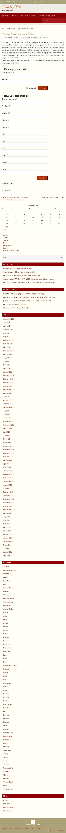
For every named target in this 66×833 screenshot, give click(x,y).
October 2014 (7, 457)
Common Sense (8, 598)
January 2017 (7, 404)
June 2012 (6, 520)
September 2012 (8, 509)
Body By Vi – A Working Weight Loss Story (30, 294)
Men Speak (7, 683)
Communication (8, 602)
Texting (5, 757)
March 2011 (7, 545)
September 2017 (8, 389)
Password (5, 79)
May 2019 (6, 365)
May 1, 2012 (20, 37)
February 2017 (8, 400)
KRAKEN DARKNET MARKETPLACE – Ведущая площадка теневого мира (29, 282)
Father (5, 627)
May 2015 (6, 439)
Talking (5, 754)
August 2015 (7, 428)
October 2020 (7, 344)
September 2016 (8, 407)
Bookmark (7, 190)
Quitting (6, 729)
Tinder (5, 761)
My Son (5, 701)
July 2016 (6, 411)
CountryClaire (12, 7)
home (5, 641)
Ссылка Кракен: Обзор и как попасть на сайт (19, 272)
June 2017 (6, 397)
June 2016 (6, 414)
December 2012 (8, 499)
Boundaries (7, 581)
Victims (5, 775)
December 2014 (8, 449)
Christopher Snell (9, 308)
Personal (45, 37)
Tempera (52, 831)
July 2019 (6, 358)
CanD (5, 584)
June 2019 (6, 361)
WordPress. (60, 831)
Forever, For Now (20, 304)
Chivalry (6, 595)
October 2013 (7, 478)
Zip (3, 148)
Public (5, 725)
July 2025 (6, 322)
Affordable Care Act (9, 570)
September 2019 (8, 351)
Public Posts (15, 2)
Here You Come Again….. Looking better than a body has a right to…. (15, 199)
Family (5, 623)
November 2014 (8, 453)
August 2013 (7, 485)
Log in (5, 800)
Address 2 (5, 127)
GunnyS (6, 637)
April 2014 (6, 464)
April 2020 (6, 347)
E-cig (5, 616)
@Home (3, 2)
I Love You (6, 644)
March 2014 (7, 467)
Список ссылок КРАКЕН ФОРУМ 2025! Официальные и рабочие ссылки (28, 279)
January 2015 (7, 446)
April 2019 (6, 368)
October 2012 (7, 506)
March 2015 (7, 442)
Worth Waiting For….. (24, 308)
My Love (6, 697)
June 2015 (6, 435)
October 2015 (7, 421)
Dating (5, 612)
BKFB (5, 577)
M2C (8, 2)
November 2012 (8, 502)
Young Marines (8, 789)
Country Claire (10, 28)
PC (4, 711)
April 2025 (6, 326)
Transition (6, 764)
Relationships (7, 736)
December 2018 (8, 375)
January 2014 (7, 471)
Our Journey (7, 704)
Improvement (7, 648)
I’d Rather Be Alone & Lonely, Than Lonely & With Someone (35, 297)
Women (6, 778)
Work (5, 785)
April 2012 (6, 527)
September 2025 (8, 319)
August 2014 (7, 460)
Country (5, 155)
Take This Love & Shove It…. (52, 197)
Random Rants (8, 733)
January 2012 (7, 538)
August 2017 (7, 393)
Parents (6, 708)
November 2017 (8, 382)
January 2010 (7, 552)
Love (5, 655)
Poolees (6, 722)
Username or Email (8, 72)
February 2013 (8, 492)
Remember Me (32, 88)
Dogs (6, 240)
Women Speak (8, 782)
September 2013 (8, 481)
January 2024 (7, 329)
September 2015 (8, 425)
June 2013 (6, 488)
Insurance (6, 651)
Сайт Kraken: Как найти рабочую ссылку (17, 268)
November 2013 (8, 474)
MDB (5, 676)
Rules (5, 743)
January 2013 (7, 495)
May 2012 (6, 524)
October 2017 (7, 386)
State (4, 141)
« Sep (4, 230)
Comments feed (8, 807)
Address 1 (6, 120)
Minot (5, 687)
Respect (6, 740)
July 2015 (6, 432)
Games (5, 634)
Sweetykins (7, 750)
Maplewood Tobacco (10, 665)
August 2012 (7, 513)
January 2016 (7, 418)
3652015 (6, 567)
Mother (5, 690)
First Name (6, 106)
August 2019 (7, 354)
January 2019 (7, 372)
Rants (22, 2)
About (6, 238)
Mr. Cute (38, 37)
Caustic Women (8, 588)
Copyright (6, 605)
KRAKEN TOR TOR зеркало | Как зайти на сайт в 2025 (22, 275)
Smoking (6, 747)
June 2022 (6, 333)
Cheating (6, 591)
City (3, 134)
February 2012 (8, 534)
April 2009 (6, 555)
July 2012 (6, 517)
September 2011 (8, 541)
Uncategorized (8, 768)
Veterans (6, 771)
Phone (4, 162)
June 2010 (6, 548)
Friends (5, 630)
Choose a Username (9, 99)
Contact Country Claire (32, 2)
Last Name (6, 113)
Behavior (6, 574)
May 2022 (6, 337)
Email (4, 169)
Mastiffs (6, 673)
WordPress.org (8, 811)
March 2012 (7, 531)
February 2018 (8, 379)
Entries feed (7, 804)
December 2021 (8, 340)
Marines (6, 669)
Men (4, 680)
